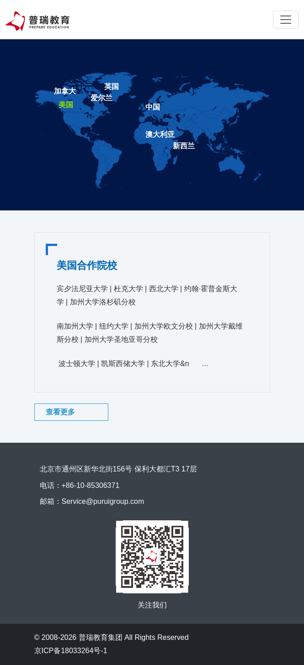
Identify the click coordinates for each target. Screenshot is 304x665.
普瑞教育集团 (101, 637)
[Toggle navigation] (286, 19)
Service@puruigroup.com (103, 501)
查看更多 (60, 412)
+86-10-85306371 (91, 485)
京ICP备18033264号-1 (70, 651)
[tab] (152, 108)
